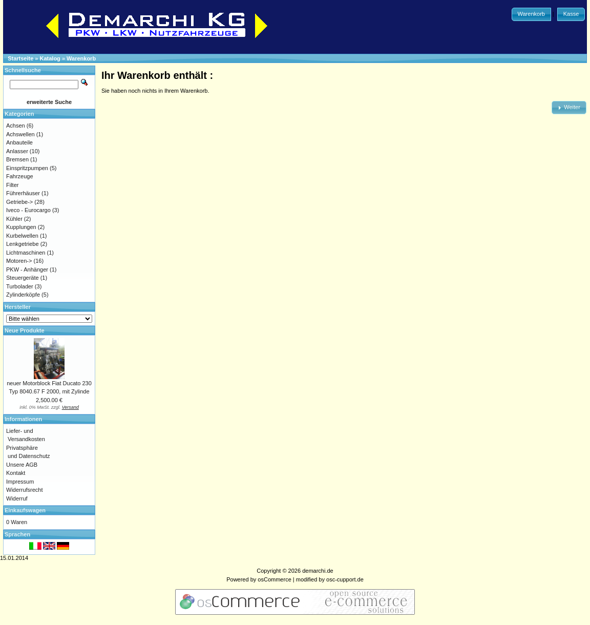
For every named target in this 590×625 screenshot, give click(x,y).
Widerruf (17, 498)
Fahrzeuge (19, 176)
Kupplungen (21, 227)
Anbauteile (19, 142)
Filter (12, 185)
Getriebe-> (19, 202)
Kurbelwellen (22, 236)
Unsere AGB (21, 465)
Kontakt (15, 473)
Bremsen (17, 159)
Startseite (20, 58)
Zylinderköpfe (23, 294)
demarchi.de (317, 571)
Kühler (14, 219)
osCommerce (274, 579)
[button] (531, 14)
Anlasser (17, 151)
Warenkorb (81, 58)
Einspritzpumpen (27, 168)
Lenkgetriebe (22, 244)
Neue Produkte (25, 330)
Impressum (20, 481)
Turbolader (19, 286)
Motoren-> (19, 261)
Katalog (50, 58)
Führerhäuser (23, 193)
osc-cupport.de (345, 579)
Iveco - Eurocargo (28, 210)
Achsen (15, 125)
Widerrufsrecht (24, 490)
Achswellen (20, 134)
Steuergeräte (22, 278)
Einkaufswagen (25, 510)
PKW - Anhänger (27, 269)
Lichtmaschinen (25, 252)
